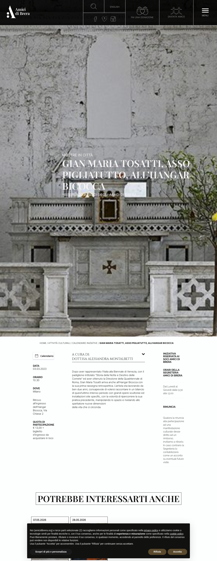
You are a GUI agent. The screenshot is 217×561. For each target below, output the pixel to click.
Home (43, 343)
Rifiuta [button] (157, 551)
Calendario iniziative (84, 343)
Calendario (44, 356)
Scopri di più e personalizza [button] (50, 551)
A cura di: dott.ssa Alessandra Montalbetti (102, 356)
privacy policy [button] (151, 530)
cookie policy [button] (176, 533)
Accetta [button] (177, 551)
